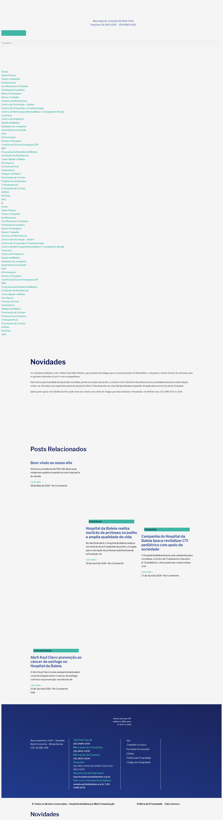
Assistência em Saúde (13, 130)
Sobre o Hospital (10, 79)
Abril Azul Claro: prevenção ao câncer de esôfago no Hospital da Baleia (56, 661)
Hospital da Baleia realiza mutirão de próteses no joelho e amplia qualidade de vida (111, 532)
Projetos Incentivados (13, 181)
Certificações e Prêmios (14, 86)
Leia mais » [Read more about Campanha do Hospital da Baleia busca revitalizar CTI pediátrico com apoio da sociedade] (147, 572)
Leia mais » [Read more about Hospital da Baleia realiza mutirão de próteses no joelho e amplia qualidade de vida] (91, 559)
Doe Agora (7, 163)
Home (4, 71)
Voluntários (8, 170)
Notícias (6, 195)
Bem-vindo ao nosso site (51, 463)
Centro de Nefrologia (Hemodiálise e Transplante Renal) (32, 111)
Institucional (8, 82)
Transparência (9, 184)
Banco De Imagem (11, 93)
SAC (3, 199)
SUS (3, 133)
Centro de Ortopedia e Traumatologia (22, 108)
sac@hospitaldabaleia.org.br (88, 784)
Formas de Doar (10, 166)
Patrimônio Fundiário (13, 90)
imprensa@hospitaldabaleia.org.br (92, 777)
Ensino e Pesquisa (11, 141)
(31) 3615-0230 (81, 751)
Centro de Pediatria (12, 119)
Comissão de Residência (14, 155)
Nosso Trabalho (10, 97)
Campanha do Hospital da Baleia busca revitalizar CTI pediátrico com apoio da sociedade (164, 542)
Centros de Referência (14, 101)
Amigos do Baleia (11, 173)
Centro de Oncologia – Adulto (17, 104)
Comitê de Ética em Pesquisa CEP (19, 144)
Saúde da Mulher (10, 122)
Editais (5, 192)
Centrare (6, 115)
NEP (3, 148)
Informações (8, 137)
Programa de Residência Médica (19, 152)
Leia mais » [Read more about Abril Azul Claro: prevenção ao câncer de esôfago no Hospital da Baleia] (36, 685)
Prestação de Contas (13, 177)
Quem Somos (8, 75)
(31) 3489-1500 (81, 743)
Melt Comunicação (104, 804)
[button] (111, 203)
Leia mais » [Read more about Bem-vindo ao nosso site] (36, 482)
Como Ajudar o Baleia (13, 159)
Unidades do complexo (13, 126)
